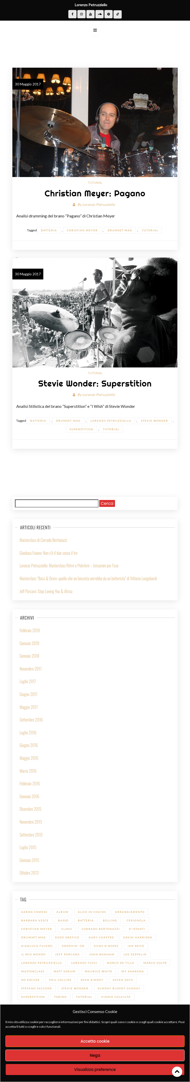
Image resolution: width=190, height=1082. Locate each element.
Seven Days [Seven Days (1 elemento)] (123, 979)
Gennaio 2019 (29, 643)
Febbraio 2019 (30, 630)
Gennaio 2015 (29, 860)
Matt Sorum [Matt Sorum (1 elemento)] (65, 971)
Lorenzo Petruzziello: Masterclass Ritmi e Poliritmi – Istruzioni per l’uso (69, 565)
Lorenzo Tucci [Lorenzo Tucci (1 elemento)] (84, 962)
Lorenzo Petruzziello (98, 204)
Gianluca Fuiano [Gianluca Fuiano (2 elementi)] (37, 945)
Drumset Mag (120, 230)
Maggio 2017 (29, 707)
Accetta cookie (95, 1041)
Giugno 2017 (28, 694)
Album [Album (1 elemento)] (62, 911)
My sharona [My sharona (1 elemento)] (132, 971)
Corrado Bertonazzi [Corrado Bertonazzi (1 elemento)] (101, 928)
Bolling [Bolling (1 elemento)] (110, 920)
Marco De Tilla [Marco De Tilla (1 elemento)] (120, 962)
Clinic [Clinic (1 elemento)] (66, 928)
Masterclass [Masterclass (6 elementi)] (32, 971)
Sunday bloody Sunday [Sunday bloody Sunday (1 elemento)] (119, 988)
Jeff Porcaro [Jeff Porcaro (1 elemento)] (67, 954)
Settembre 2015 (31, 835)
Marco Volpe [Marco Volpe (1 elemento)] (155, 962)
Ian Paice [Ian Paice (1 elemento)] (136, 945)
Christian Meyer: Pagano (95, 193)
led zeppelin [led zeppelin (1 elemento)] (135, 954)
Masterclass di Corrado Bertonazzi (43, 540)
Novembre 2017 (31, 669)
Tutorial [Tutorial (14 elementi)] (84, 996)
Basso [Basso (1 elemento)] (63, 920)
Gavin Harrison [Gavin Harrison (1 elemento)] (137, 937)
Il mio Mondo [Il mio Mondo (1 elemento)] (33, 954)
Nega (95, 1055)
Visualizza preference (95, 1069)
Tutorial (95, 182)
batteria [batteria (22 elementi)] (86, 920)
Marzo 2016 (28, 771)
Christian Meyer (82, 230)
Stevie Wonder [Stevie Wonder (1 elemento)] (74, 988)
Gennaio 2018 (29, 656)
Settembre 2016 (31, 720)
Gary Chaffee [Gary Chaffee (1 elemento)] (101, 937)
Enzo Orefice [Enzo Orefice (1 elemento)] (67, 937)
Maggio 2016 (29, 758)
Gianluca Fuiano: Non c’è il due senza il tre (49, 553)
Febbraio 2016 (30, 783)
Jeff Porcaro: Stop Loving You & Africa (46, 591)
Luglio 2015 (28, 847)
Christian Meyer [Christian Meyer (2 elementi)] (36, 928)
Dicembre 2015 (31, 809)
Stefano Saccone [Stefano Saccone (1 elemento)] (36, 988)
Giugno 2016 (29, 745)
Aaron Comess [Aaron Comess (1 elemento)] (34, 911)
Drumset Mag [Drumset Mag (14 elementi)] (33, 937)
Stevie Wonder (154, 420)
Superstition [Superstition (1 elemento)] (33, 996)
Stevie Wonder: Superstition (95, 383)
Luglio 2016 (28, 732)
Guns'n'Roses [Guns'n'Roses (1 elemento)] (106, 945)
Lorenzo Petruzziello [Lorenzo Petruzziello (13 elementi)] (41, 962)
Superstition (81, 429)
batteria (49, 230)
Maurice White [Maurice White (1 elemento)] (98, 971)
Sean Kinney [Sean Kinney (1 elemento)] (92, 979)
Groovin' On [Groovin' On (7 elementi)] (73, 945)
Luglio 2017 (28, 681)
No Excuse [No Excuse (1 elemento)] (30, 979)
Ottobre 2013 (29, 873)
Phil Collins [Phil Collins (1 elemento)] (60, 979)
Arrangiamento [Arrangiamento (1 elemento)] (130, 911)
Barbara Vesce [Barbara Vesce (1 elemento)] (35, 920)
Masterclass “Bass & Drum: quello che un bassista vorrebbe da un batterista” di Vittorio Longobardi (88, 578)
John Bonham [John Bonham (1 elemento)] (101, 954)
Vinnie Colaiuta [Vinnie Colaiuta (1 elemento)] (116, 996)
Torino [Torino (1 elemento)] (60, 996)
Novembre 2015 (31, 822)
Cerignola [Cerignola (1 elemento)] (136, 920)
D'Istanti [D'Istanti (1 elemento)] (137, 928)
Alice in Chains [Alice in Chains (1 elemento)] (92, 911)
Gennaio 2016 (29, 796)
